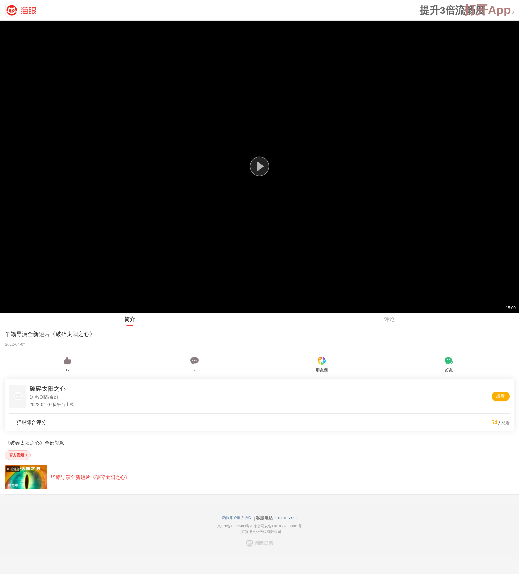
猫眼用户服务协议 (237, 518)
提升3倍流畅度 (452, 10)
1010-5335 (287, 517)
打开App (489, 10)
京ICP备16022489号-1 (234, 526)
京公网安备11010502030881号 (278, 526)
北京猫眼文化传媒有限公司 (259, 532)
